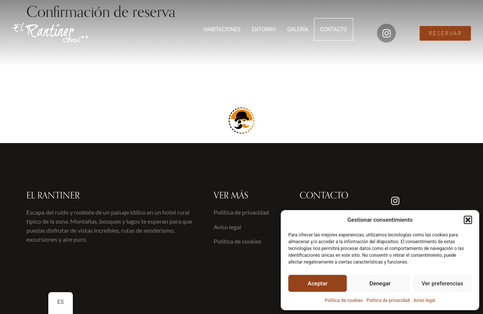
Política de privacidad (387, 300)
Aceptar (318, 283)
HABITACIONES (222, 29)
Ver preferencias (442, 283)
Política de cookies (344, 300)
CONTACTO (333, 29)
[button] (468, 220)
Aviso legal (424, 300)
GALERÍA (297, 29)
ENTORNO (264, 29)
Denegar (380, 283)
